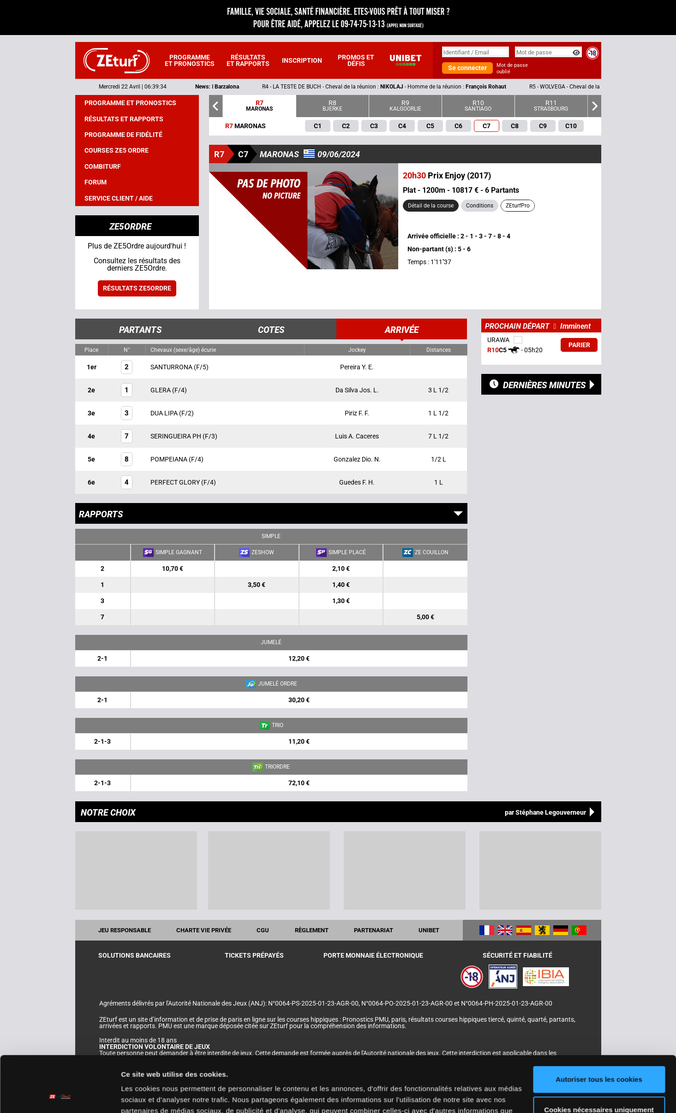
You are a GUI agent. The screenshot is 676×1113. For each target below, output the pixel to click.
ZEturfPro (518, 205)
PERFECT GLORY (175, 482)
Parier (579, 345)
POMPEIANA (169, 459)
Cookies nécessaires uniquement (599, 1057)
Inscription (302, 60)
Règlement (312, 930)
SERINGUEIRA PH (176, 436)
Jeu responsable (124, 930)
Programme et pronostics (190, 60)
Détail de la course (431, 205)
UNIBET (429, 930)
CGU (263, 930)
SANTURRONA (172, 367)
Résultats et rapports (248, 60)
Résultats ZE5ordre (137, 288)
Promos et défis (356, 60)
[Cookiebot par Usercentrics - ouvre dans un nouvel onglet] (59, 1095)
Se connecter (467, 67)
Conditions (479, 205)
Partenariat (373, 930)
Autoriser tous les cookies (599, 1027)
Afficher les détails (152, 1095)
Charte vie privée (203, 930)
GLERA (161, 390)
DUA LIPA (164, 413)
